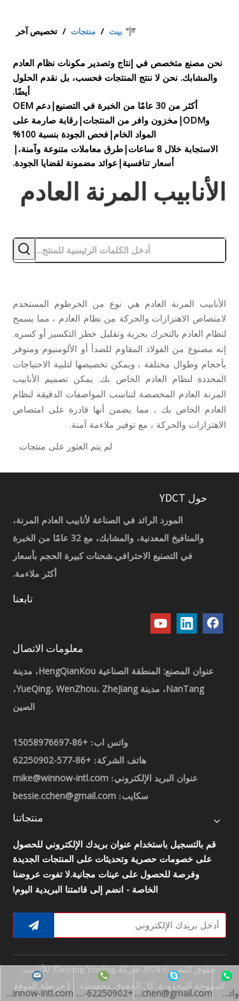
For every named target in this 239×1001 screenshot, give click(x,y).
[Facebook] (213, 623)
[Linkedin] (187, 623)
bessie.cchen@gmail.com (64, 796)
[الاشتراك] (33, 925)
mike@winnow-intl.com (60, 778)
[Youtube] (160, 623)
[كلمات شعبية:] (24, 249)
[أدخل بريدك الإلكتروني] (142, 925)
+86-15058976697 (50, 742)
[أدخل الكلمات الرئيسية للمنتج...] (130, 250)
